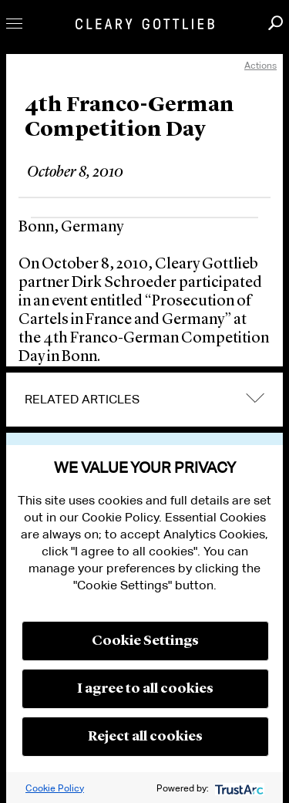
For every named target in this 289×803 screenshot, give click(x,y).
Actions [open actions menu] (260, 65)
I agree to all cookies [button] (145, 689)
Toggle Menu (14, 24)
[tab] (144, 399)
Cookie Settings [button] (145, 641)
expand (255, 398)
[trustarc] (238, 788)
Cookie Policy (54, 788)
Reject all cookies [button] (145, 737)
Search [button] (275, 22)
